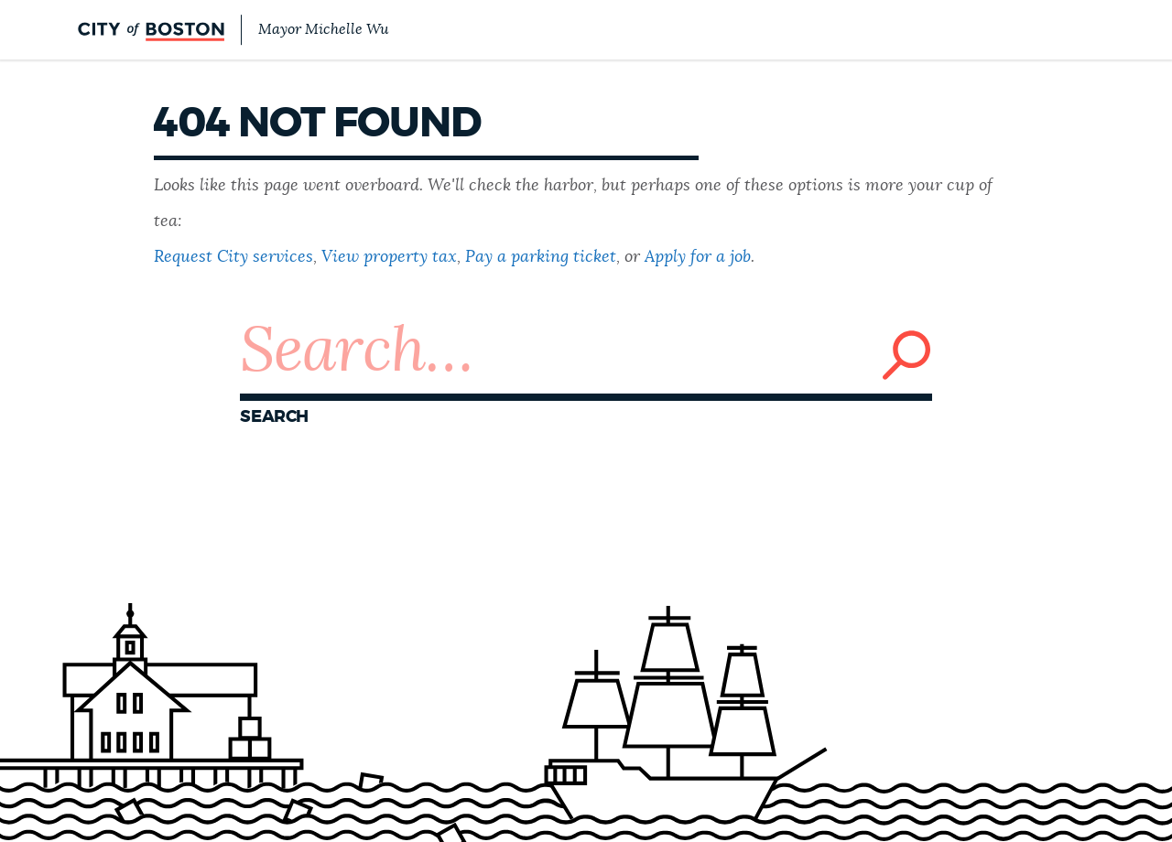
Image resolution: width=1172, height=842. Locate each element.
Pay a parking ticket (540, 257)
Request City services (233, 257)
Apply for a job (698, 257)
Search (274, 417)
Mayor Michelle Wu (323, 29)
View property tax (389, 257)
